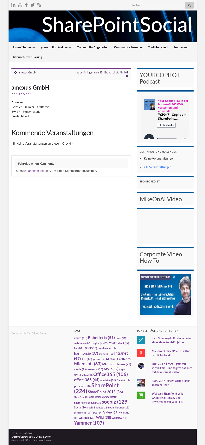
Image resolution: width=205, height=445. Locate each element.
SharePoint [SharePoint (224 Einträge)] (96, 388)
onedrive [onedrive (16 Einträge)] (108, 380)
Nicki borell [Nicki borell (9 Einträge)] (86, 375)
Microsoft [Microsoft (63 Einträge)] (87, 363)
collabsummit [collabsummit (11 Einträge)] (83, 343)
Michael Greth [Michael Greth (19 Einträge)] (118, 359)
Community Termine (127, 47)
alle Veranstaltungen (157, 167)
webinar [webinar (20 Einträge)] (87, 417)
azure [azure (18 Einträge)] (80, 338)
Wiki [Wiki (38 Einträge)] (103, 417)
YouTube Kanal (158, 47)
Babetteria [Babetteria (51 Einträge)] (101, 337)
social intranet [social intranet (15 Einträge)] (118, 407)
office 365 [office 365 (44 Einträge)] (86, 380)
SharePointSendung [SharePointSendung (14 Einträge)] (87, 402)
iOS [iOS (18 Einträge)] (86, 359)
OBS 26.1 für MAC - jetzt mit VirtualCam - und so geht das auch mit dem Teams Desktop (172, 368)
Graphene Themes (42, 440)
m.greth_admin (23, 93)
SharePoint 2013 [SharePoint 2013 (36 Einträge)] (105, 392)
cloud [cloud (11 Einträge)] (121, 338)
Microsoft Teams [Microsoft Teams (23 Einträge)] (116, 364)
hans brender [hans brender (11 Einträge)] (107, 348)
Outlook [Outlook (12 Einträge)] (123, 380)
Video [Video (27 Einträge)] (111, 412)
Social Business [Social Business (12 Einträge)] (97, 407)
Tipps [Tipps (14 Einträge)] (96, 412)
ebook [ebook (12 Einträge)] (123, 343)
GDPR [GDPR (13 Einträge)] (91, 348)
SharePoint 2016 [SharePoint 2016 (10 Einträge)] (84, 397)
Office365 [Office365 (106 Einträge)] (110, 374)
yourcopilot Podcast (56, 47)
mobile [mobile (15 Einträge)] (80, 369)
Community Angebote (92, 47)
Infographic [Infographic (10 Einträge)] (106, 354)
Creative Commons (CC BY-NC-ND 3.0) (31, 436)
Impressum (181, 47)
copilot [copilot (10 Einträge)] (98, 343)
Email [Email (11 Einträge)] (79, 348)
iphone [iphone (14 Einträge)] (99, 359)
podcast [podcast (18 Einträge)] (82, 386)
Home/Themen (23, 47)
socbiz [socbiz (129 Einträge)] (115, 402)
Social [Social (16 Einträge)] (80, 407)
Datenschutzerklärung (26, 57)
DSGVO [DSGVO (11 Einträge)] (110, 343)
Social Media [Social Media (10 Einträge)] (82, 412)
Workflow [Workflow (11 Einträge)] (119, 417)
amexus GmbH (27, 72)
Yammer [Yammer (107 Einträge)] (89, 423)
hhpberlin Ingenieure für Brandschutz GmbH (101, 72)
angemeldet (36, 170)
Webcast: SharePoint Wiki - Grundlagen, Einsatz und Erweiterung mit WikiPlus (168, 397)
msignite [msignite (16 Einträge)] (95, 369)
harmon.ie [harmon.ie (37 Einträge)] (86, 353)
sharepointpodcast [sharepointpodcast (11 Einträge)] (106, 396)
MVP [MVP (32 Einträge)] (111, 369)
